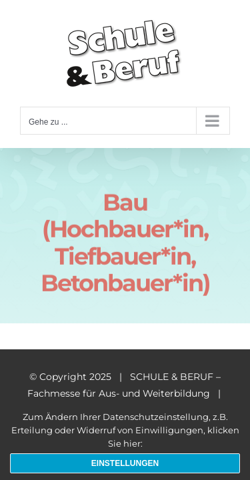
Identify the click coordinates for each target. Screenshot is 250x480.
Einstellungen (125, 463)
